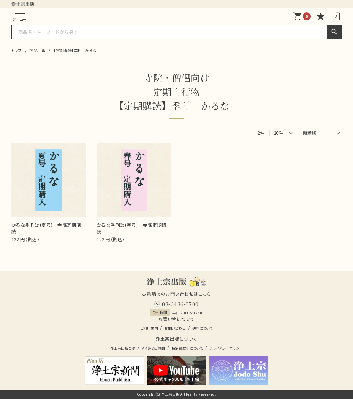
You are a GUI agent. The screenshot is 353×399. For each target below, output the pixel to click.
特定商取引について (187, 348)
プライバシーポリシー (226, 348)
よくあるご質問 (153, 348)
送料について (202, 328)
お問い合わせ (175, 328)
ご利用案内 (149, 328)
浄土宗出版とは (122, 348)
